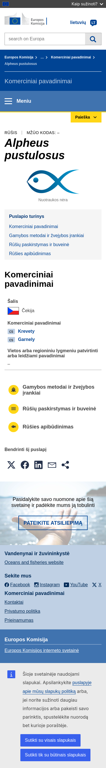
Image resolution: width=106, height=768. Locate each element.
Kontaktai (14, 602)
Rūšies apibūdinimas (30, 253)
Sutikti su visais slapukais (50, 740)
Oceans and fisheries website (34, 562)
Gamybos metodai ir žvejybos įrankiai (46, 235)
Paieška (93, 39)
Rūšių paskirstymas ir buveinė (39, 244)
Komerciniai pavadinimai (71, 57)
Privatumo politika (22, 611)
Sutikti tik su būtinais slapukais (55, 754)
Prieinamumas (19, 620)
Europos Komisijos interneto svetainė (42, 650)
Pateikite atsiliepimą (52, 523)
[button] (11, 465)
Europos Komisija (19, 57)
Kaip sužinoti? (87, 3)
